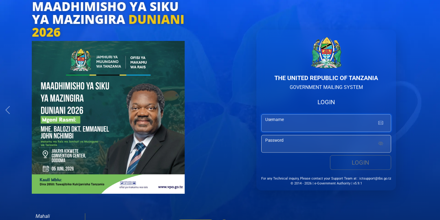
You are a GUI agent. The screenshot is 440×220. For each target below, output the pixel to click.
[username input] (326, 124)
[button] (7, 110)
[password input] (326, 145)
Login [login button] (360, 163)
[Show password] (381, 144)
